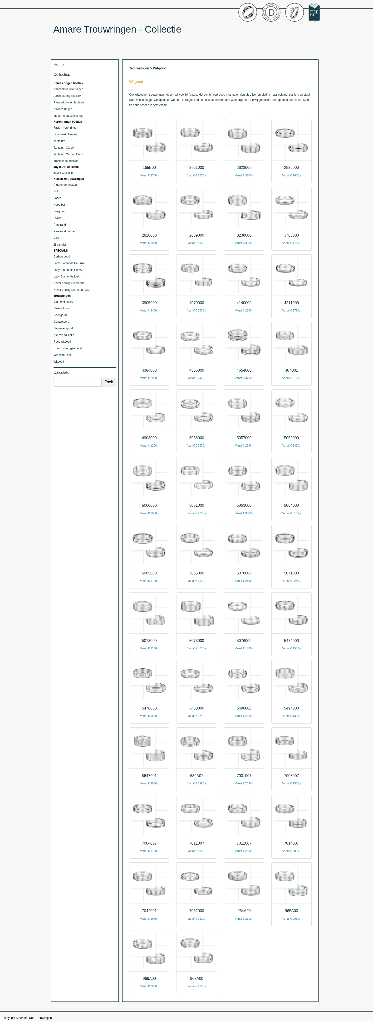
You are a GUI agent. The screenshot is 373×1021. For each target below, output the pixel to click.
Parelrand (60, 224)
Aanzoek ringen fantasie (69, 102)
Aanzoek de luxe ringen (68, 89)
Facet (57, 198)
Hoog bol (59, 204)
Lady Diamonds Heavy (68, 270)
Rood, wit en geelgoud (68, 348)
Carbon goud (62, 256)
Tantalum (59, 141)
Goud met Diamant (66, 134)
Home (59, 65)
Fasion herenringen (66, 127)
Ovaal (57, 218)
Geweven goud (63, 328)
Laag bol (59, 211)
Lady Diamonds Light (67, 276)
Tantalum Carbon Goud (68, 154)
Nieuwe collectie (64, 335)
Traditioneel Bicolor (66, 161)
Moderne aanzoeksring (68, 115)
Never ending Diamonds (69, 283)
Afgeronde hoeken (65, 184)
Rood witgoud (62, 341)
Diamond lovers (63, 301)
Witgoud (59, 361)
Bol (56, 191)
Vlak (56, 238)
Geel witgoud (62, 308)
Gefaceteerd (61, 321)
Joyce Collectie (63, 173)
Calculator (62, 372)
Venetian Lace (63, 355)
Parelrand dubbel (64, 231)
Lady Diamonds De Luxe (69, 263)
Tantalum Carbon (64, 147)
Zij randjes (60, 244)
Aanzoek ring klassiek (67, 95)
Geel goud (60, 315)
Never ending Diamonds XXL (72, 290)
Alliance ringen (63, 109)
